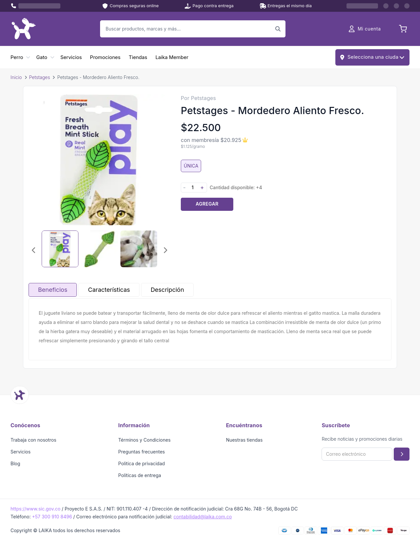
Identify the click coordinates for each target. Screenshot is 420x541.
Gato (41, 57)
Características (109, 289)
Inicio (16, 77)
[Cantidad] (193, 187)
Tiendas (138, 57)
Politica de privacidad (141, 463)
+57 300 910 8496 (52, 516)
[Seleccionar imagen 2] (99, 248)
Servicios (71, 57)
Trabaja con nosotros (33, 440)
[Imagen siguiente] (165, 250)
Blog (15, 463)
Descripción (167, 289)
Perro (16, 57)
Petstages (39, 77)
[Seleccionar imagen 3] (138, 248)
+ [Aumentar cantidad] (202, 187)
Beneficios (52, 289)
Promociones (105, 57)
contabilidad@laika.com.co (203, 516)
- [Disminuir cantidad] (184, 187)
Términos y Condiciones (144, 440)
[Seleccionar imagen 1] (60, 248)
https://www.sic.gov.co (35, 508)
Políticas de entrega (139, 475)
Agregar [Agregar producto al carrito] (207, 204)
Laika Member (172, 57)
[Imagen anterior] (34, 250)
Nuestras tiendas (244, 440)
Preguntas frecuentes (141, 451)
